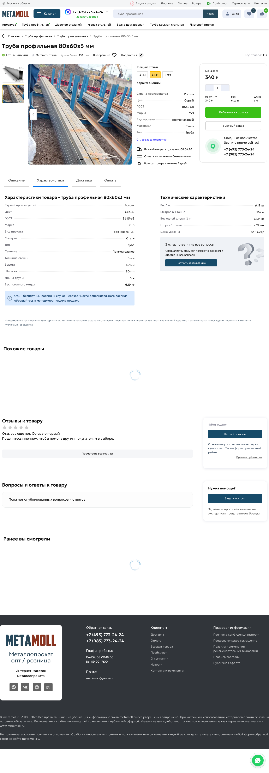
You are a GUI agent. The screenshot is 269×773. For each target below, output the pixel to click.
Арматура (9, 24)
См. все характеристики (152, 139)
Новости (156, 664)
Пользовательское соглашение (235, 640)
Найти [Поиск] (211, 14)
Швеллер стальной (68, 24)
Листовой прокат (202, 24)
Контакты (260, 3)
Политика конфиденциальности (236, 634)
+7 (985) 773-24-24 (239, 154)
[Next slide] (126, 114)
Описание (16, 180)
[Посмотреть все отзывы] (97, 454)
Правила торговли (226, 657)
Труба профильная (35, 24)
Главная (14, 36)
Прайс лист (217, 3)
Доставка (167, 3)
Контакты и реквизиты (167, 670)
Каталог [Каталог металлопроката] (46, 14)
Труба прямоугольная (72, 36)
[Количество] (217, 88)
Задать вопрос (235, 498)
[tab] (77, 159)
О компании (159, 658)
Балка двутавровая (130, 24)
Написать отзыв (235, 434)
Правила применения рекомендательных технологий (235, 649)
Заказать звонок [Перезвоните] (87, 16)
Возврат (197, 3)
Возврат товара (162, 646)
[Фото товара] (80, 114)
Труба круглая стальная (167, 24)
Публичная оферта (226, 663)
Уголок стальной (99, 24)
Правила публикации (249, 457)
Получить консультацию (191, 262)
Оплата (182, 3)
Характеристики (50, 180)
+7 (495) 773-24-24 (88, 12)
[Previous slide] (33, 114)
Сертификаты (241, 3)
